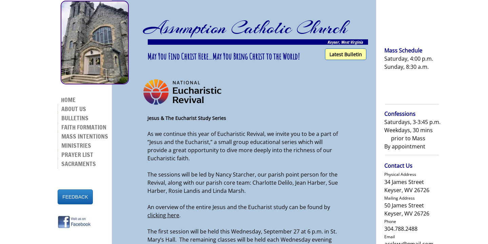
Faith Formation (83, 127)
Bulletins (74, 118)
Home (68, 99)
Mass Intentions (84, 136)
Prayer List (77, 154)
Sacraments (78, 163)
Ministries (76, 145)
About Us (73, 108)
